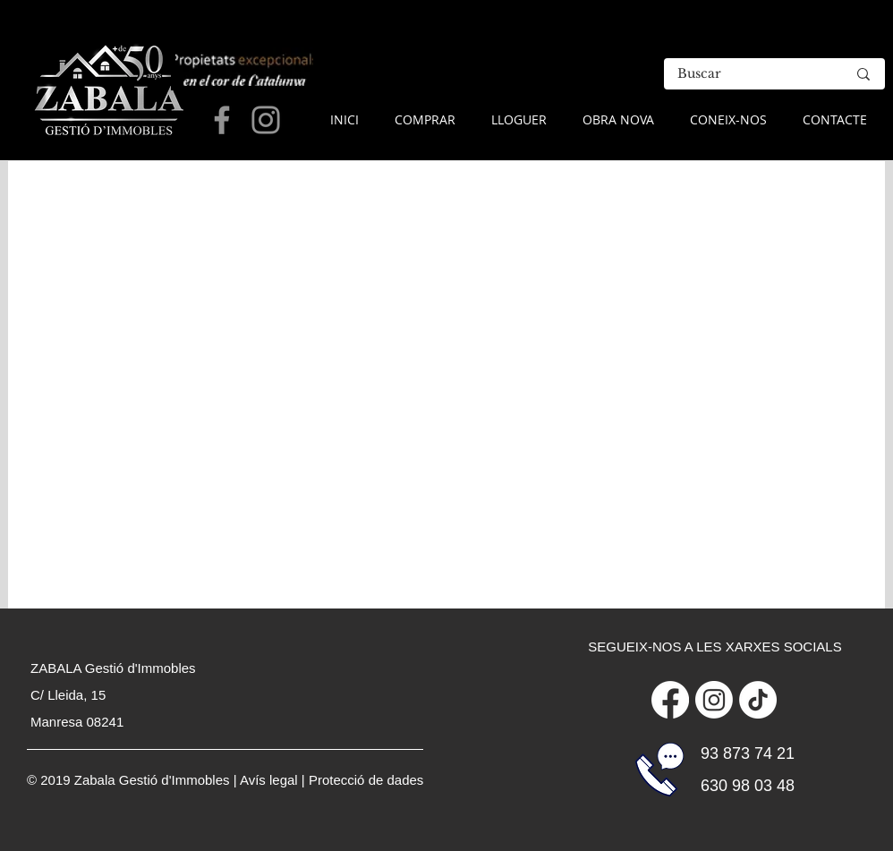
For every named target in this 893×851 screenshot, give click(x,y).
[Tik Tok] (758, 700)
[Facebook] (670, 700)
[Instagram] (714, 700)
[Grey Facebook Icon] (222, 120)
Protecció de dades (366, 779)
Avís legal (269, 779)
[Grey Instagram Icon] (266, 120)
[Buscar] (748, 74)
